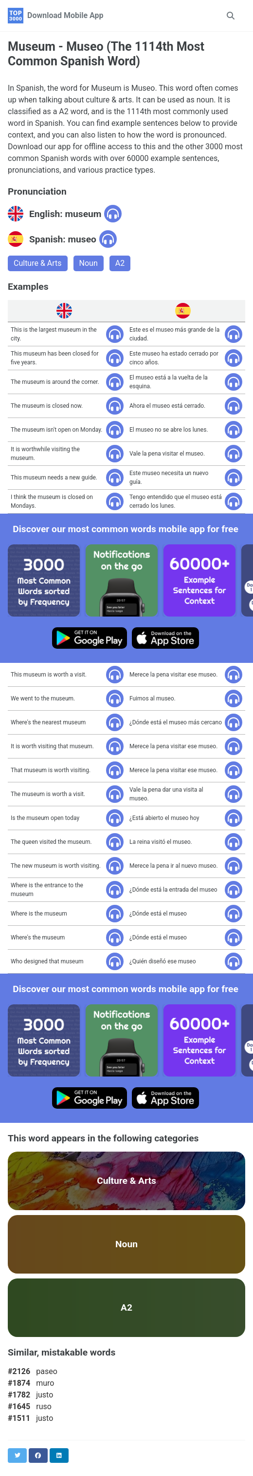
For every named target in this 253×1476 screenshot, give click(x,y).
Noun (88, 263)
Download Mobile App (65, 15)
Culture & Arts (38, 263)
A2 (120, 263)
